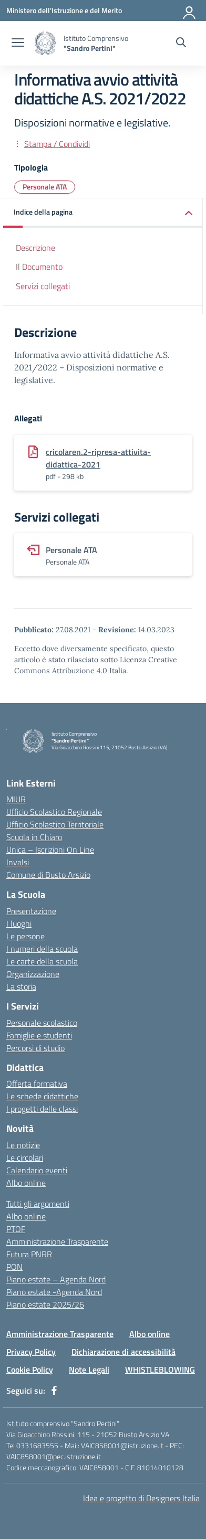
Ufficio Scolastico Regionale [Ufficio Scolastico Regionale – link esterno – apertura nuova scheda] (54, 811)
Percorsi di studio (35, 1048)
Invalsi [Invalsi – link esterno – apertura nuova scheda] (17, 862)
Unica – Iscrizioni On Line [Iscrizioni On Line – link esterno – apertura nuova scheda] (50, 849)
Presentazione (31, 911)
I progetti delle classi (42, 1108)
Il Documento (39, 266)
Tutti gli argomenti (37, 1203)
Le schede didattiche (42, 1096)
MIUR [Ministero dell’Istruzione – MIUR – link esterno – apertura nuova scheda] (16, 799)
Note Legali (89, 1369)
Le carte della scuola (42, 961)
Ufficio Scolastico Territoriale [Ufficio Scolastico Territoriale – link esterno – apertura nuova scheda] (55, 824)
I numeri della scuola (42, 948)
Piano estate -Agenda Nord (54, 1292)
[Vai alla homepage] (45, 43)
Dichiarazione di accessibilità (123, 1351)
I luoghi (19, 923)
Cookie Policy (29, 1369)
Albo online (26, 1182)
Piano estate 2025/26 (45, 1304)
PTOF (15, 1229)
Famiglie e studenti (39, 1035)
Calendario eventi (36, 1170)
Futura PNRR (29, 1254)
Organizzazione (32, 974)
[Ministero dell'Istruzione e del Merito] (64, 10)
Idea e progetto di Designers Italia (141, 1498)
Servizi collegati (43, 286)
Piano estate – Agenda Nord (56, 1279)
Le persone (25, 936)
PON (14, 1266)
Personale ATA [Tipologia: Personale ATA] (45, 186)
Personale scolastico (41, 1022)
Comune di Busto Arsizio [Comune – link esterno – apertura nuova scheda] (48, 874)
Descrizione (35, 247)
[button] (103, 212)
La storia (21, 986)
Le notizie (23, 1145)
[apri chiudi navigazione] (18, 43)
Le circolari (24, 1157)
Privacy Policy (31, 1351)
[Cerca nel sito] (181, 43)
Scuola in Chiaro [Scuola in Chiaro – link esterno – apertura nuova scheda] (34, 837)
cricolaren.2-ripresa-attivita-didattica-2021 (98, 458)
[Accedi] (190, 10)
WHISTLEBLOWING (160, 1369)
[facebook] (54, 1390)
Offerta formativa (36, 1083)
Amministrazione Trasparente (57, 1241)
